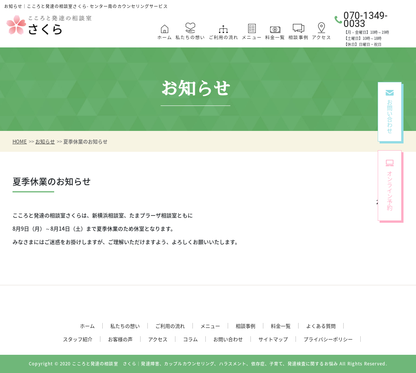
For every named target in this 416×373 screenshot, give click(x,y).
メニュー (251, 37)
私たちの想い (190, 37)
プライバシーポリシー (328, 339)
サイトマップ (273, 339)
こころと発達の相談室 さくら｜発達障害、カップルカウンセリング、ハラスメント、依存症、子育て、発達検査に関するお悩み (205, 363)
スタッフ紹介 (77, 339)
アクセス (321, 37)
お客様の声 (120, 339)
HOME (20, 141)
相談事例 (298, 37)
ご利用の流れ (224, 37)
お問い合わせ (228, 339)
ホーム (164, 37)
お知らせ (45, 141)
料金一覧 (275, 37)
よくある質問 (321, 325)
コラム (190, 339)
